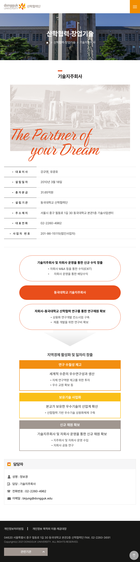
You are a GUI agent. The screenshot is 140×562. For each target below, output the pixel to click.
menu (135, 6)
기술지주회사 (87, 42)
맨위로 (134, 555)
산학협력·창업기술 (64, 42)
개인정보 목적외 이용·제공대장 (49, 528)
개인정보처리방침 (14, 528)
